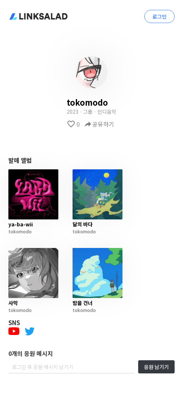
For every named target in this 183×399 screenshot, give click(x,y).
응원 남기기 (156, 366)
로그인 (159, 16)
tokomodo (20, 231)
